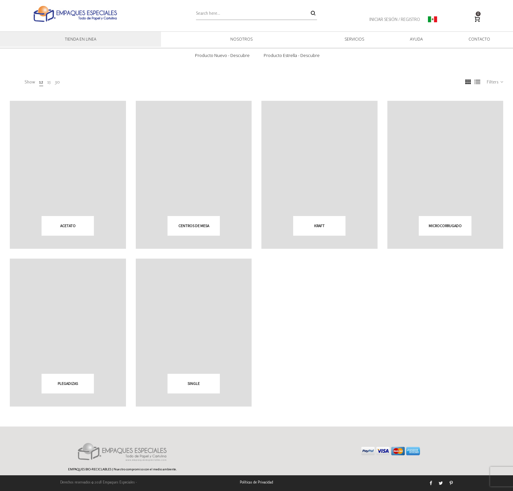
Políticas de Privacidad (256, 482)
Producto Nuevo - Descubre (222, 55)
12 (41, 81)
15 (49, 81)
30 (57, 81)
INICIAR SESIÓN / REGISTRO (394, 19)
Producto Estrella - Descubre (292, 55)
